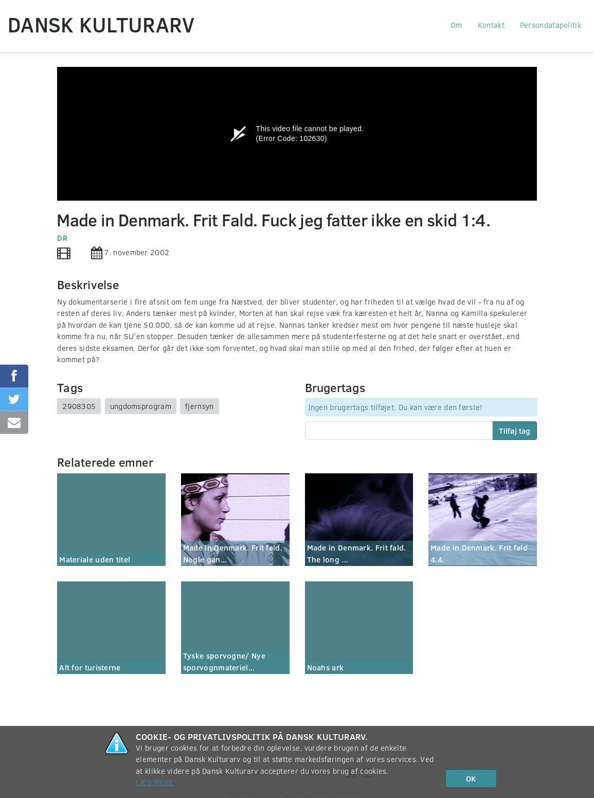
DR (62, 238)
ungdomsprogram (140, 406)
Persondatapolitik (550, 25)
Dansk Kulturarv (101, 24)
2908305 (79, 406)
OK (471, 778)
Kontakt (491, 25)
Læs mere (154, 782)
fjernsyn (199, 406)
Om (456, 25)
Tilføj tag (514, 430)
